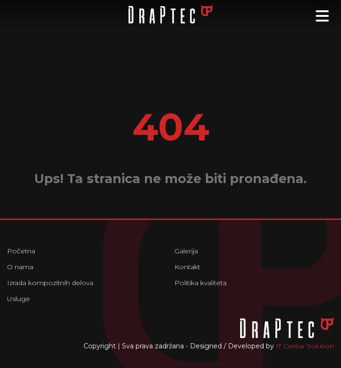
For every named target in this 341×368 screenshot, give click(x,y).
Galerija (186, 251)
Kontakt (187, 267)
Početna (21, 251)
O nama (20, 267)
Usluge (18, 298)
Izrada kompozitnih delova (50, 283)
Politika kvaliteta (200, 283)
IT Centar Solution (305, 346)
